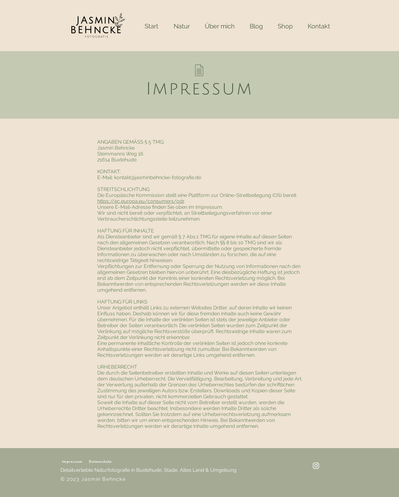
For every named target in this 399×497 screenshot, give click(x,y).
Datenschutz (100, 461)
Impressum (72, 461)
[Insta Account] (316, 465)
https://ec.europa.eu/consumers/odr (140, 201)
